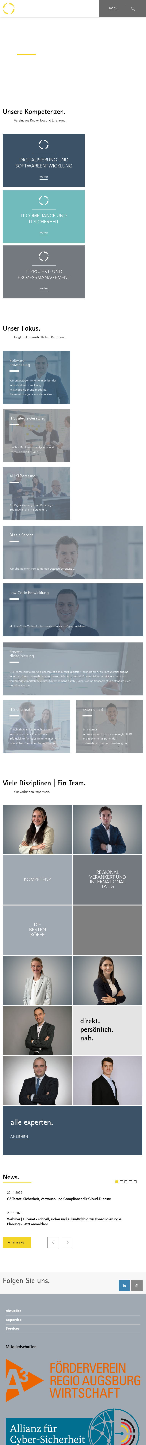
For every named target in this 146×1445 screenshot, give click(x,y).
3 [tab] (126, 1126)
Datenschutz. (29, 1430)
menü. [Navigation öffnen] (112, 8)
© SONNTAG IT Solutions (100, 1430)
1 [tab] (116, 1126)
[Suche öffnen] (133, 9)
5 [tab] (135, 1126)
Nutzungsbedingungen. (53, 1430)
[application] (73, 58)
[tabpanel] (73, 1154)
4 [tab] (130, 1126)
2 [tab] (121, 1126)
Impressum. (13, 1430)
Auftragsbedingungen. (19, 1435)
